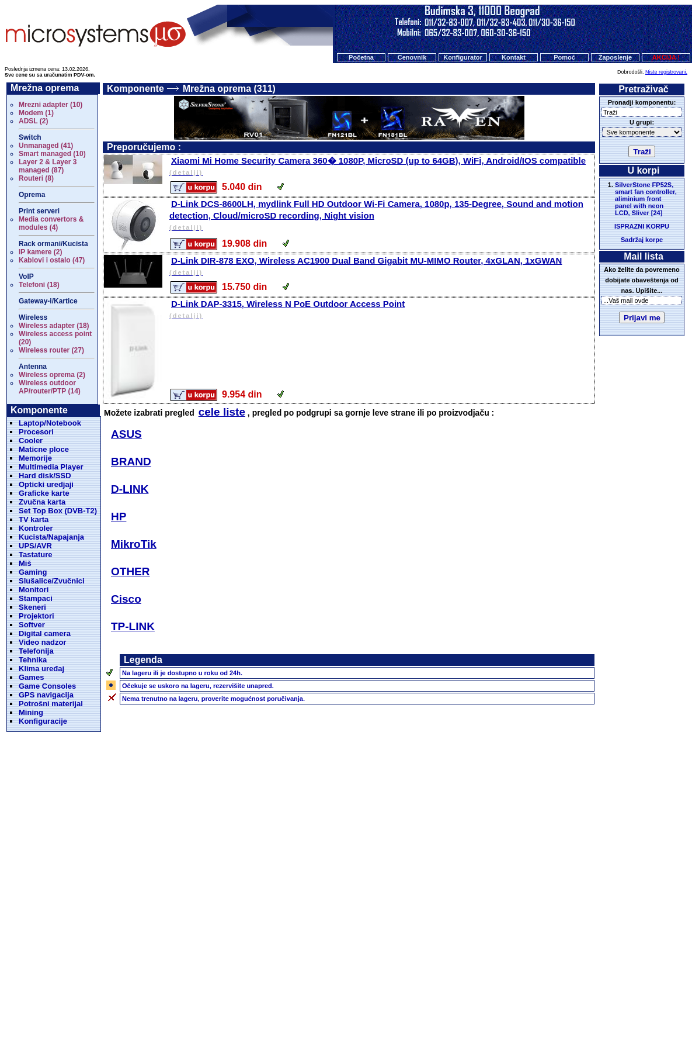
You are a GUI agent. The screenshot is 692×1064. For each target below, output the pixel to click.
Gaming (33, 572)
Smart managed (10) (52, 154)
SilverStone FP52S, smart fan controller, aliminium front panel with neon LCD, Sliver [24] (646, 198)
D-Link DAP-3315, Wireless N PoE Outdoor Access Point (381, 310)
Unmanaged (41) (46, 145)
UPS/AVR (35, 545)
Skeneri (32, 607)
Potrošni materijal (51, 703)
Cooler (31, 440)
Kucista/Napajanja (51, 537)
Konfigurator (462, 57)
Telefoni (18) (39, 285)
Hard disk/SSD (45, 475)
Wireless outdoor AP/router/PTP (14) (50, 387)
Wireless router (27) (51, 350)
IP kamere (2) (40, 252)
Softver (32, 624)
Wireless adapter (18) (54, 326)
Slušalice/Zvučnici (52, 580)
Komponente (135, 89)
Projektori (36, 616)
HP (118, 516)
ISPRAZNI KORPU (641, 226)
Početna (361, 57)
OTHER (130, 571)
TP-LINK (133, 626)
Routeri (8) (36, 178)
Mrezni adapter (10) (50, 105)
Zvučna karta (42, 502)
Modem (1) (36, 113)
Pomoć (564, 57)
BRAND (131, 461)
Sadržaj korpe (642, 239)
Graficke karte (44, 493)
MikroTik (134, 544)
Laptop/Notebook (50, 423)
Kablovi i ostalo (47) (52, 260)
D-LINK (129, 489)
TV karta (33, 519)
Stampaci (36, 598)
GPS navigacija (46, 694)
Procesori (36, 431)
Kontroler (36, 528)
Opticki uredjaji (46, 484)
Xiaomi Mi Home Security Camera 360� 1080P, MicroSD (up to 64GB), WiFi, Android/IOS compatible (381, 167)
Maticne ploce (44, 449)
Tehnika (33, 659)
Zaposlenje (615, 57)
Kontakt (514, 57)
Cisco (126, 599)
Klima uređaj (41, 668)
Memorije (35, 458)
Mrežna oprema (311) (229, 89)
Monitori (33, 589)
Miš (25, 563)
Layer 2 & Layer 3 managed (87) (47, 166)
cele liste (222, 412)
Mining (31, 712)
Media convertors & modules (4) (51, 223)
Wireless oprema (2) (52, 375)
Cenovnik (412, 57)
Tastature (36, 554)
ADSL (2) (33, 121)
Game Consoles (47, 686)
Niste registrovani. (666, 72)
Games (31, 677)
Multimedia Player (51, 466)
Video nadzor (42, 642)
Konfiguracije (43, 721)
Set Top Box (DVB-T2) (58, 510)
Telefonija (36, 651)
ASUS (126, 434)
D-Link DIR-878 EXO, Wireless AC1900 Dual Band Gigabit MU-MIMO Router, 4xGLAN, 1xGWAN (381, 266)
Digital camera (45, 633)
